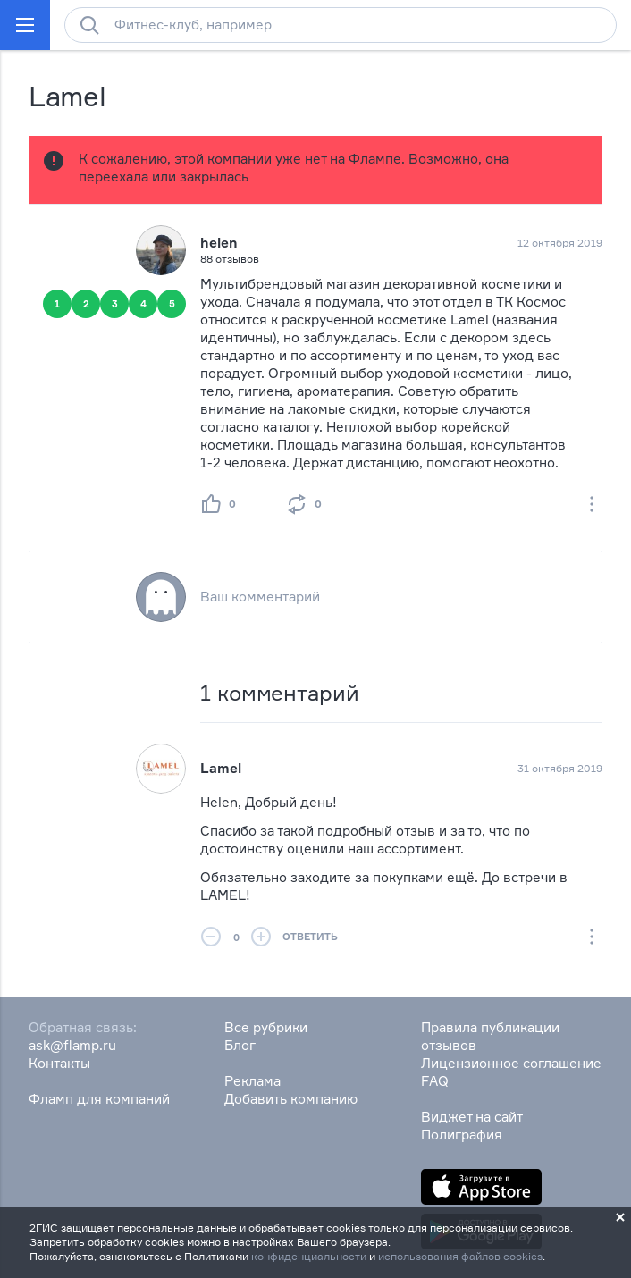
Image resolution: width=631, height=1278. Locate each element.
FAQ (435, 1080)
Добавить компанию (291, 1098)
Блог (240, 1045)
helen (219, 242)
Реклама (252, 1080)
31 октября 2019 (559, 768)
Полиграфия (461, 1134)
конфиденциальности (308, 1256)
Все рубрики (265, 1027)
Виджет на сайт (472, 1116)
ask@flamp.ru (72, 1045)
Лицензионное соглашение (511, 1063)
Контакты (59, 1063)
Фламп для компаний (99, 1098)
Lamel (220, 768)
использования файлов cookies (460, 1256)
